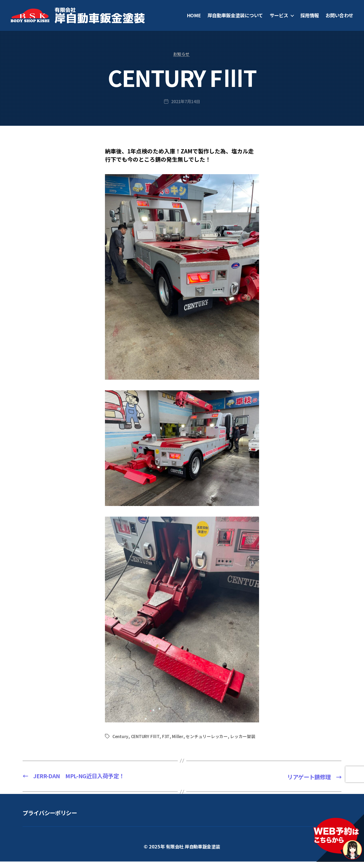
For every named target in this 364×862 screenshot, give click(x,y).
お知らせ (182, 54)
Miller (178, 737)
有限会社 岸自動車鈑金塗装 (193, 846)
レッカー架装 (242, 737)
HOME (194, 15)
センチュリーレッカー (207, 737)
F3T (166, 737)
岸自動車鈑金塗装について (235, 15)
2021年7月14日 (185, 102)
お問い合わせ (339, 15)
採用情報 (309, 15)
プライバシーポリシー (53, 813)
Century (120, 737)
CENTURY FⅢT (146, 737)
